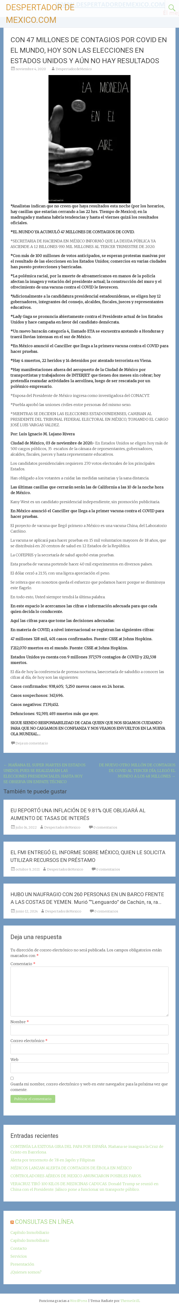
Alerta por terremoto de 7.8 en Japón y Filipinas (52, 1160)
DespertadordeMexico (74, 69)
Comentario (22, 963)
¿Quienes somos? (25, 1272)
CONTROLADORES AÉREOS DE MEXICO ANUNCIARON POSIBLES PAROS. (76, 1176)
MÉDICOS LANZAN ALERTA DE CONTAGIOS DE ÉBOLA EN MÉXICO (71, 1168)
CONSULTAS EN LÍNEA (44, 1222)
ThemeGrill (129, 1301)
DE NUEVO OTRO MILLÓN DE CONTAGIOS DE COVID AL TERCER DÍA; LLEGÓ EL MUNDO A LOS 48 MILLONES (137, 770)
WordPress (78, 1301)
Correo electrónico (29, 1040)
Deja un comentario (32, 743)
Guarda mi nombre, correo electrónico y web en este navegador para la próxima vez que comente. (89, 1087)
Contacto (18, 1248)
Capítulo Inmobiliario (29, 1232)
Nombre (19, 1021)
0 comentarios (105, 827)
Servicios (18, 1256)
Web (14, 1059)
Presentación (22, 1264)
